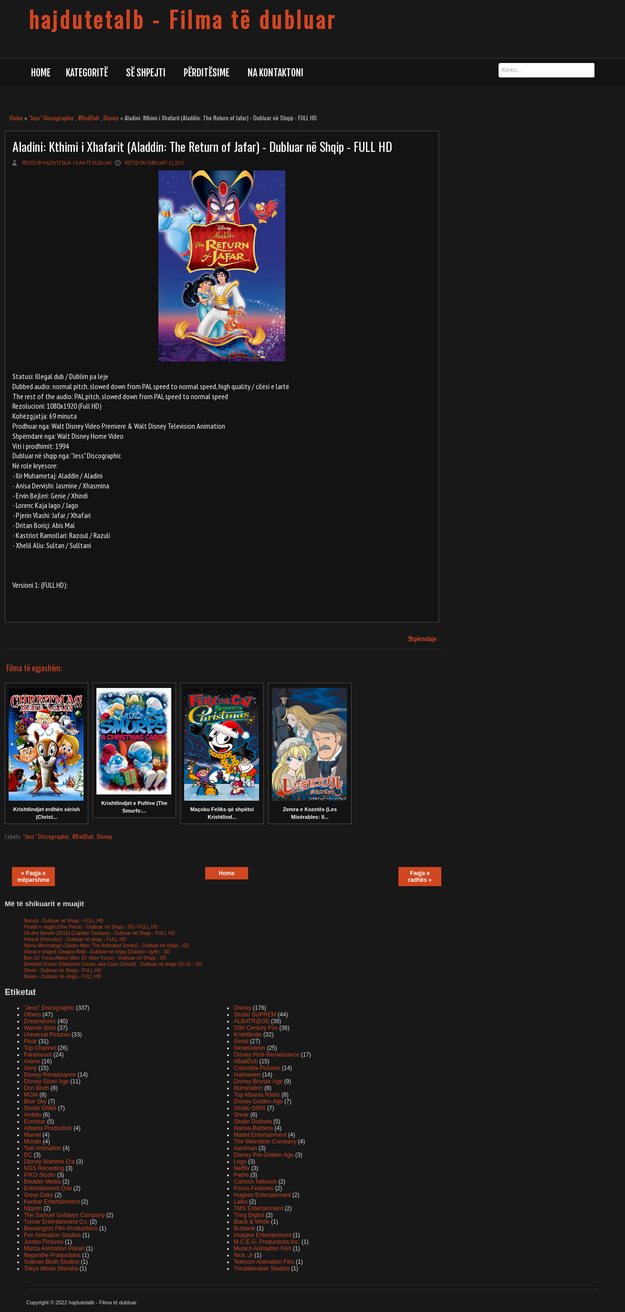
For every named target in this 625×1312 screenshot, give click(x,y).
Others (32, 1014)
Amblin (33, 1114)
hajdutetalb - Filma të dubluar (182, 19)
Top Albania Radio (257, 1094)
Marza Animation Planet (54, 1248)
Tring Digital (249, 1215)
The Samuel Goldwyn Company (64, 1215)
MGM (31, 1094)
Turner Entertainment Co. (56, 1221)
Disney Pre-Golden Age (263, 1155)
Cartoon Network (255, 1181)
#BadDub (88, 118)
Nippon (33, 1208)
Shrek (241, 1114)
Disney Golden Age (258, 1101)
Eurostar (34, 1121)
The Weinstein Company (265, 1141)
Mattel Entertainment (260, 1135)
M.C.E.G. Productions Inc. (267, 1241)
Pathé (241, 1175)
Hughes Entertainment (262, 1195)
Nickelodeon (249, 1048)
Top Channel (40, 1048)
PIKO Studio (39, 1175)
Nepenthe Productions (52, 1255)
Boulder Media (42, 1181)
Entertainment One (48, 1188)
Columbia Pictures (257, 1068)
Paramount (38, 1054)
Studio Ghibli (40, 1108)
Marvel (32, 1135)
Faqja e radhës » (419, 876)
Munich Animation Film (263, 1248)
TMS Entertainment (258, 1208)
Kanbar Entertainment (52, 1201)
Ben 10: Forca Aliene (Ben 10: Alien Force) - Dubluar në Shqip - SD (95, 958)
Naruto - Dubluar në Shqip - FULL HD (63, 920)
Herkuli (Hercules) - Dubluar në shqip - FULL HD (75, 939)
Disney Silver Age (46, 1081)
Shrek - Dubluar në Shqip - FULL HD (62, 970)
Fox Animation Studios (52, 1235)
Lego (240, 1161)
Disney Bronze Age (258, 1081)
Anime (32, 1061)
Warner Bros (40, 1028)
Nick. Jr (243, 1255)
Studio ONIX (250, 1108)
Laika (241, 1201)
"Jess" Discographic (51, 118)
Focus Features (253, 1188)
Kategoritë (87, 73)
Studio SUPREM (255, 1014)
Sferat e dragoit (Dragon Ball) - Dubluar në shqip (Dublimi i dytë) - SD (97, 951)
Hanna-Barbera (253, 1128)
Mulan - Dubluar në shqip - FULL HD (62, 976)
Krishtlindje (248, 1034)
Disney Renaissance (50, 1074)
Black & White (252, 1221)
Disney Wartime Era (49, 1161)
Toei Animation (42, 1148)
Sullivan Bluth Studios (51, 1262)
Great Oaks (38, 1195)
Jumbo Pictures (43, 1241)
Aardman (245, 1148)
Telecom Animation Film (264, 1262)
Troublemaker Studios (262, 1268)
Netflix (242, 1168)
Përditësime (206, 73)
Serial (241, 1041)
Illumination (248, 1088)
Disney (111, 118)
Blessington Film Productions (61, 1228)
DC (28, 1155)
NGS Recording (44, 1168)
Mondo (33, 1141)
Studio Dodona (252, 1121)
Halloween (247, 1074)
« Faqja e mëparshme (33, 876)
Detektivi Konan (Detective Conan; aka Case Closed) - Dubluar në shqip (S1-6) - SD (113, 964)
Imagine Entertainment (263, 1235)
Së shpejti (146, 73)
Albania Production (48, 1128)
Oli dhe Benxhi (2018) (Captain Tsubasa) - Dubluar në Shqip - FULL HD (99, 933)
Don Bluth (36, 1088)
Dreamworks (40, 1021)
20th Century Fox (256, 1028)
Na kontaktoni (275, 73)
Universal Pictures (47, 1034)
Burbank (244, 1228)
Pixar (30, 1041)
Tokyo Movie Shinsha (51, 1268)
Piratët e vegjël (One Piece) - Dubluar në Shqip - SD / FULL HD (91, 927)
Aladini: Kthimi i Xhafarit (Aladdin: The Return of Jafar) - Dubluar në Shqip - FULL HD (202, 146)
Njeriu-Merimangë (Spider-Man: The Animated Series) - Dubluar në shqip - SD (106, 945)
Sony (30, 1068)
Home (41, 73)
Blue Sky (35, 1101)
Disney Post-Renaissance (266, 1054)
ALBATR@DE (252, 1021)
